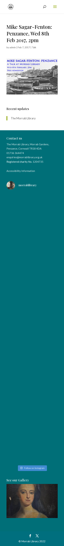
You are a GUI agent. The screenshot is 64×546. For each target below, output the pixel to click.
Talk (34, 47)
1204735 (38, 161)
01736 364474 (15, 152)
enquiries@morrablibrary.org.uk (24, 157)
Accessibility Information (20, 170)
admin (13, 47)
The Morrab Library (23, 118)
